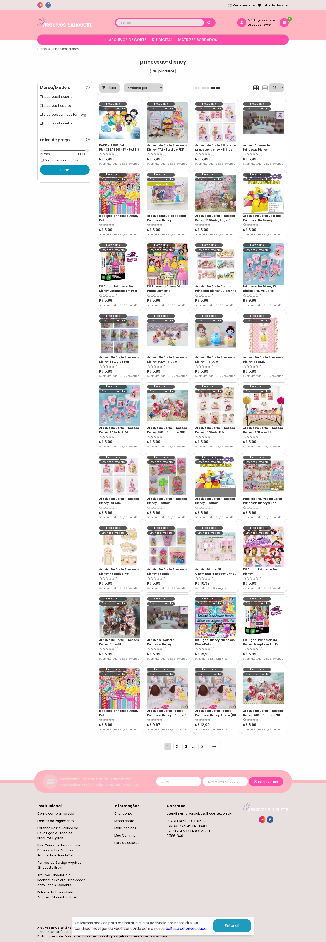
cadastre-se (261, 24)
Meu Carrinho (125, 835)
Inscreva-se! (266, 781)
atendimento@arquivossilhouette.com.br (199, 813)
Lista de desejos (273, 5)
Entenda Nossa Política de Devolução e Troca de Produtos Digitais (57, 833)
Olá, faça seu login (261, 20)
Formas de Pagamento (55, 821)
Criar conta (123, 813)
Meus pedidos (242, 5)
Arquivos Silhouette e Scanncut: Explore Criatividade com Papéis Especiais (61, 880)
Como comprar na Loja (55, 813)
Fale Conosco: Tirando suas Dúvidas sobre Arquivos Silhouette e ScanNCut (59, 850)
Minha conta (124, 821)
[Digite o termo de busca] (160, 22)
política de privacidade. (186, 928)
